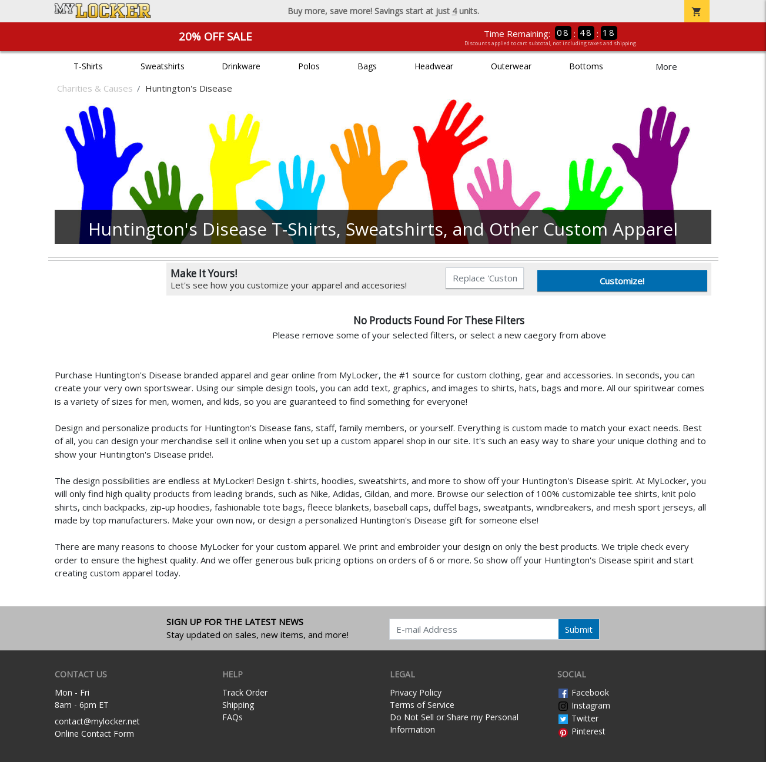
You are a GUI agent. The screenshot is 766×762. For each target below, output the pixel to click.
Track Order (244, 692)
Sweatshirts (163, 66)
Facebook (583, 692)
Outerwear (511, 66)
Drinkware (241, 66)
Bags (367, 66)
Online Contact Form (94, 733)
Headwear (433, 66)
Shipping (238, 704)
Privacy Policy (415, 692)
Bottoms (586, 66)
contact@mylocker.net (97, 721)
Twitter (577, 718)
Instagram (583, 705)
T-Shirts (88, 66)
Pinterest (581, 731)
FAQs (232, 717)
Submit (579, 629)
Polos (309, 66)
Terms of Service (422, 704)
